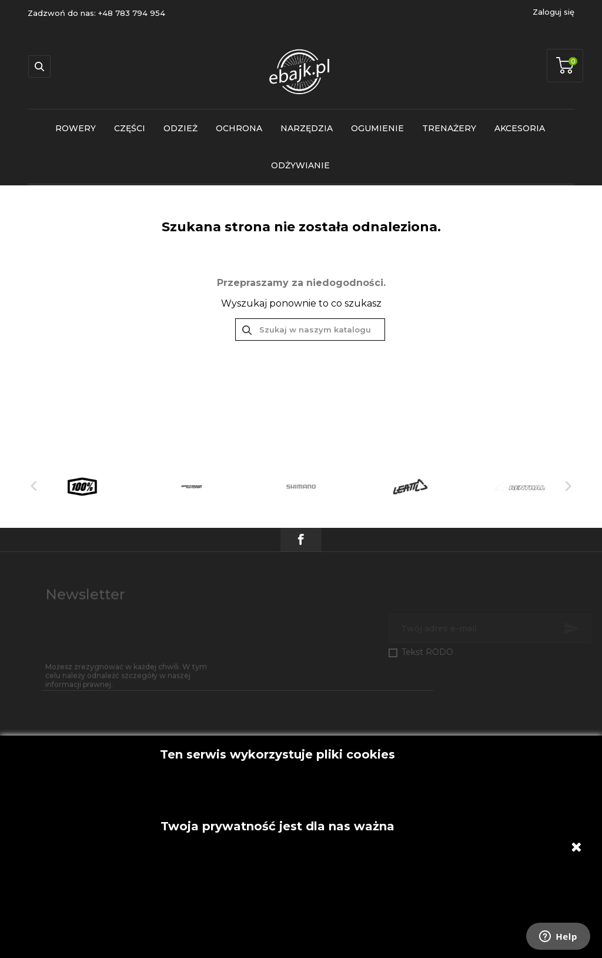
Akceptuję (277, 741)
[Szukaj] (310, 329)
